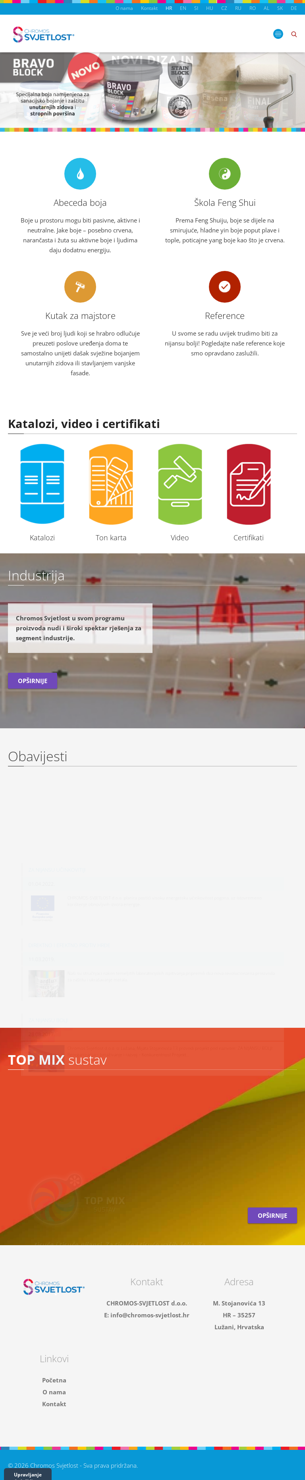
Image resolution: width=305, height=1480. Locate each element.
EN (183, 8)
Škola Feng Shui (225, 202)
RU (238, 8)
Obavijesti (38, 756)
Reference (225, 315)
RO (252, 8)
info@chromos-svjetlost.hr (149, 1315)
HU (209, 8)
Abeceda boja (80, 202)
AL (266, 8)
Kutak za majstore (80, 315)
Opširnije (32, 681)
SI (196, 8)
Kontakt (149, 8)
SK (280, 8)
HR (169, 8)
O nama (124, 8)
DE (294, 8)
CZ (224, 8)
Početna (54, 1380)
